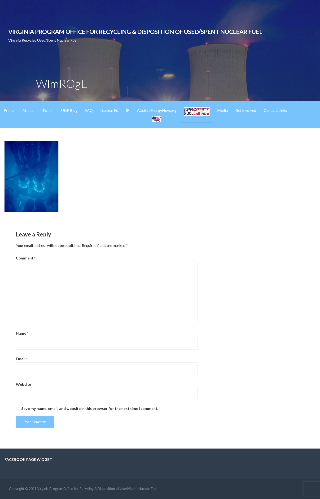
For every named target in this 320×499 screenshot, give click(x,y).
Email (22, 358)
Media (222, 110)
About (27, 110)
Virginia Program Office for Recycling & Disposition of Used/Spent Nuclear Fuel (135, 31)
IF (127, 110)
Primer (9, 110)
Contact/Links (275, 110)
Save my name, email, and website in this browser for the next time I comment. (89, 408)
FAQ (89, 110)
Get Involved (245, 110)
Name (22, 333)
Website (23, 384)
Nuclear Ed (109, 110)
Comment (26, 258)
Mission (46, 110)
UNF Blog (69, 110)
